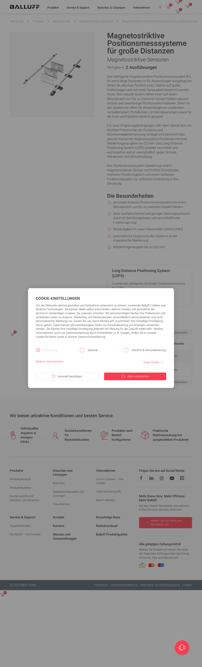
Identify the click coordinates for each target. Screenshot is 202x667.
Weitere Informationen (49, 361)
